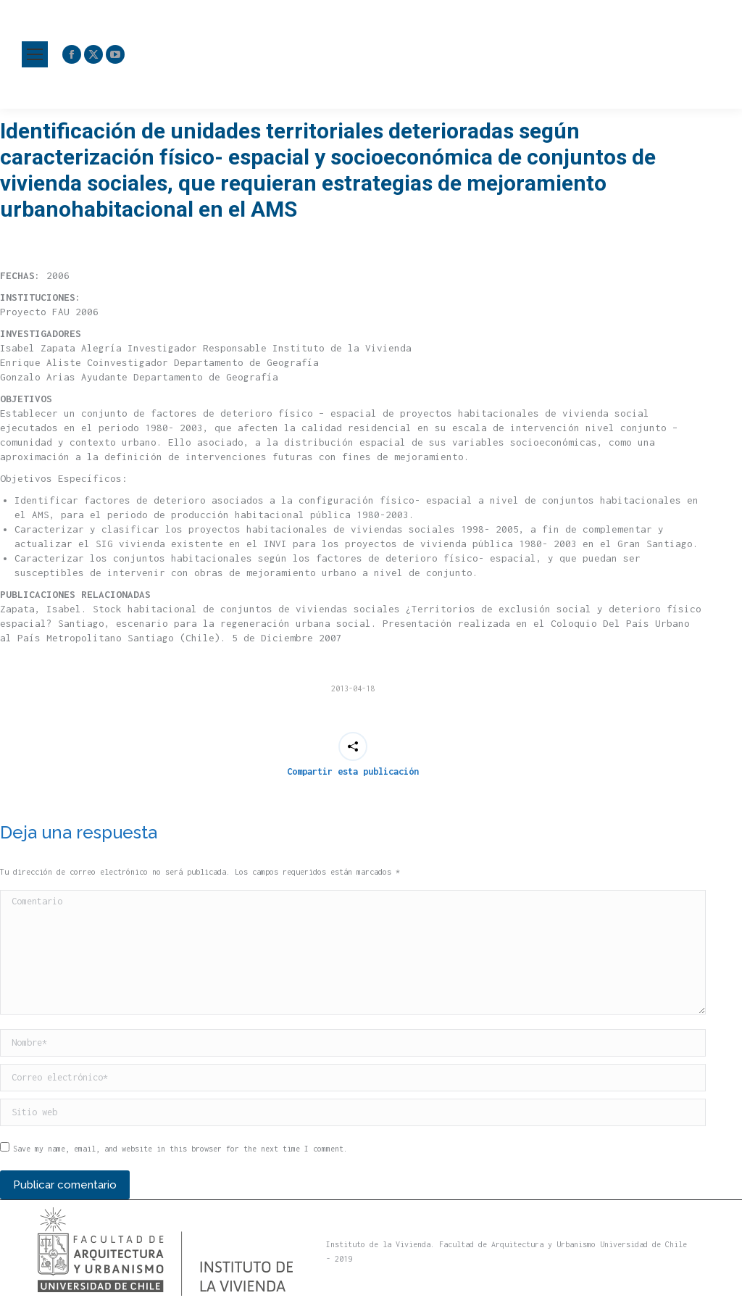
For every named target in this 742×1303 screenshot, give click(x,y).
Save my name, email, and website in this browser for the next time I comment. (180, 1148)
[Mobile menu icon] (35, 54)
